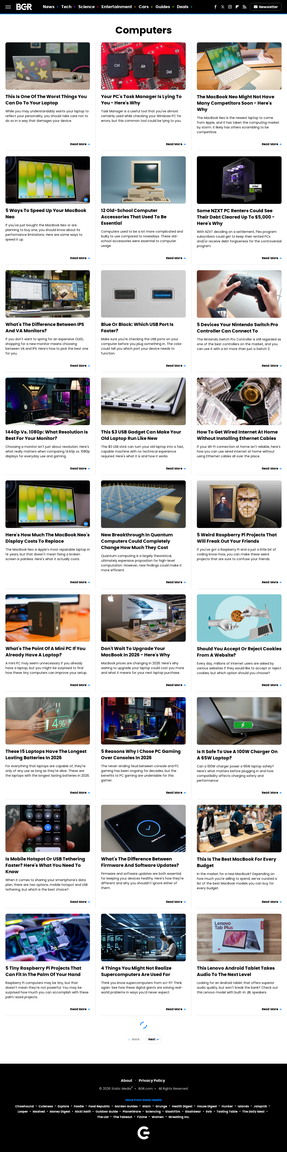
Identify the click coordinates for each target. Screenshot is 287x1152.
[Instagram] (230, 7)
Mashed (39, 1111)
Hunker (227, 1106)
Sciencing (153, 1111)
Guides (163, 6)
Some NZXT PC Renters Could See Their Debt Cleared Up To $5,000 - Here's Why (236, 217)
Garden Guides (126, 1106)
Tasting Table (227, 1111)
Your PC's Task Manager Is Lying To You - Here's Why (141, 100)
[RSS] (244, 7)
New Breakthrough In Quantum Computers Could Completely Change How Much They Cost (137, 541)
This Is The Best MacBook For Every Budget (236, 862)
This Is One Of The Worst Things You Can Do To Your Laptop (46, 100)
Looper (23, 1111)
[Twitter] (223, 7)
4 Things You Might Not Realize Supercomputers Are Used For (136, 971)
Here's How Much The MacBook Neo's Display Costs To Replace (47, 538)
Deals (183, 6)
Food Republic (99, 1106)
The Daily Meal (253, 1111)
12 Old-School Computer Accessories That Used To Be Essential (133, 216)
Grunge (161, 1106)
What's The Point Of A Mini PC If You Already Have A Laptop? (45, 652)
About (126, 1080)
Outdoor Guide (107, 1111)
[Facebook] (215, 7)
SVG (209, 1111)
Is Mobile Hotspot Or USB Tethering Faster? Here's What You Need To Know (45, 865)
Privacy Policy (152, 1080)
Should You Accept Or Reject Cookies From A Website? (239, 652)
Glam (146, 1106)
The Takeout (122, 1117)
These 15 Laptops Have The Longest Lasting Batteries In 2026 (46, 754)
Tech (66, 6)
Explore (63, 1106)
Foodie (79, 1106)
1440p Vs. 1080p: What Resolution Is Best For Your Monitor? (46, 435)
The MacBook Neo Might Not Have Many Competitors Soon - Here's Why (235, 103)
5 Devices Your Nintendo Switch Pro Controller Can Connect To (237, 328)
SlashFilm (172, 1111)
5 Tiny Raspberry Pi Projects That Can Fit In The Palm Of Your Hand (43, 971)
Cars (144, 6)
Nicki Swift (83, 1111)
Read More (78, 144)
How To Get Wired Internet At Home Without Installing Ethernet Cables (237, 435)
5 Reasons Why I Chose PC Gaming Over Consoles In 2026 (141, 754)
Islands (243, 1106)
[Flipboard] (237, 7)
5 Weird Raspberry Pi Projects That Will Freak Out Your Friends (237, 538)
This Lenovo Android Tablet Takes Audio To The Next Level (236, 971)
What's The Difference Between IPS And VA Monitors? (44, 327)
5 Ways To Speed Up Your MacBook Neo (45, 213)
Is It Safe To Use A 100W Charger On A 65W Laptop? (237, 755)
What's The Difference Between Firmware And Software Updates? (140, 862)
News (48, 6)
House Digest (207, 1106)
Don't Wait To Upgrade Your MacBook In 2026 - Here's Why (135, 652)
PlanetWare (132, 1111)
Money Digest (60, 1111)
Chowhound (24, 1106)
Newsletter (266, 7)
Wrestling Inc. (179, 1117)
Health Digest (182, 1106)
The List (103, 1117)
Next (151, 1039)
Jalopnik (260, 1106)
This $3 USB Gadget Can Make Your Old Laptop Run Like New (141, 435)
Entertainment (116, 6)
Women (158, 1117)
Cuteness (46, 1106)
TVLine (142, 1117)
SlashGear (193, 1111)
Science (86, 6)
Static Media (121, 1089)
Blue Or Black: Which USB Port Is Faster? (137, 327)
